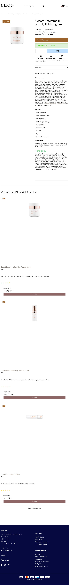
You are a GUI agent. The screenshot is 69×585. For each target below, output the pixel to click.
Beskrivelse (38, 67)
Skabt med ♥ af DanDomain (34, 579)
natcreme (42, 81)
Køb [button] (57, 51)
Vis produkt (34, 294)
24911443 (4, 548)
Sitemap (3, 555)
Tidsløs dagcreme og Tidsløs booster (54, 103)
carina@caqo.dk (7, 550)
